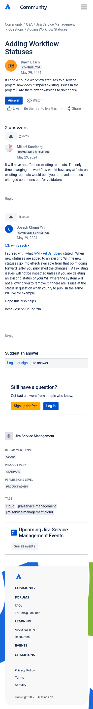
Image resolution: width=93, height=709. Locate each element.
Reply (9, 199)
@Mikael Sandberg (48, 253)
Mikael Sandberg (30, 147)
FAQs (18, 605)
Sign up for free (25, 406)
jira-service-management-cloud (29, 512)
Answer (14, 100)
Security (21, 685)
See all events (24, 546)
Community (33, 6)
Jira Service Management (55, 24)
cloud (10, 506)
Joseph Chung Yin (31, 227)
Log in (12, 363)
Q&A (29, 24)
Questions (16, 29)
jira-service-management (37, 506)
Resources (22, 637)
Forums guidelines (27, 613)
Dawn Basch (30, 62)
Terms (19, 677)
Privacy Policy (25, 670)
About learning (25, 629)
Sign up (26, 363)
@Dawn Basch (16, 245)
